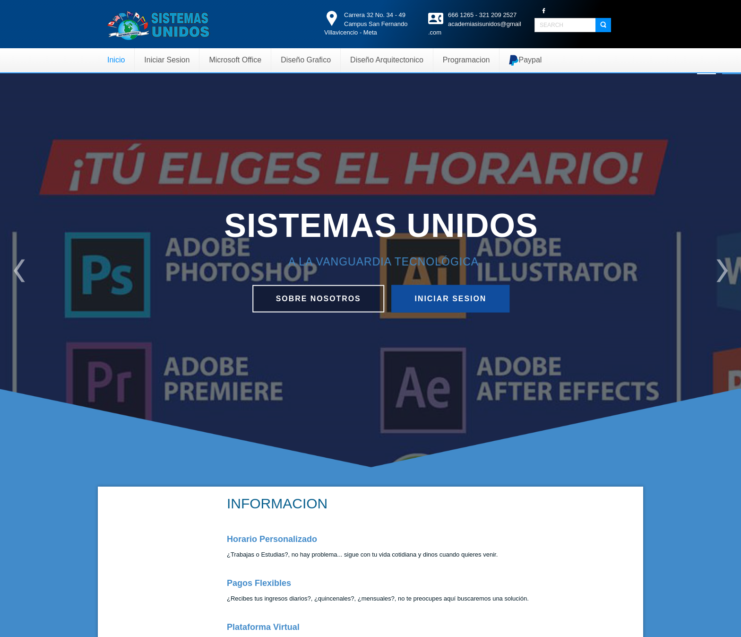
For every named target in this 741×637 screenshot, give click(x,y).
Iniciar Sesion (452, 298)
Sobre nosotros (317, 298)
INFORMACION (277, 503)
